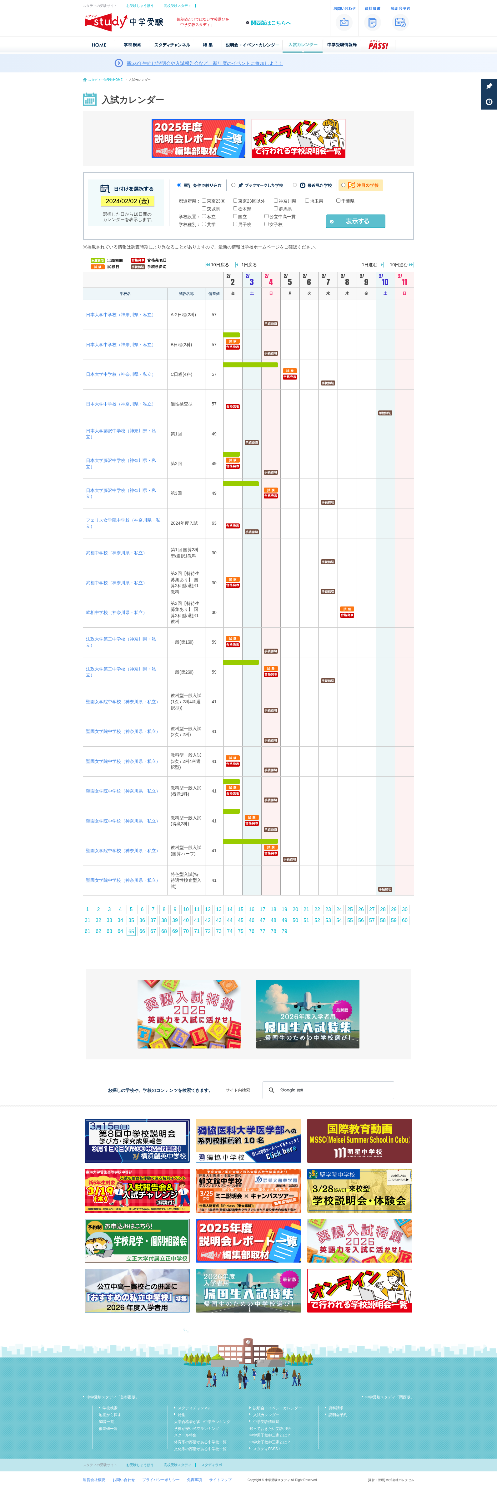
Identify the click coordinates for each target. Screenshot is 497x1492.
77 (262, 931)
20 (295, 909)
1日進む (370, 264)
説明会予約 (338, 1415)
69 (175, 931)
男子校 (244, 224)
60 (405, 920)
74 (230, 931)
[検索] (327, 1090)
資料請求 (336, 1408)
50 (295, 920)
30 (405, 909)
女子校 (276, 224)
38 (164, 920)
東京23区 (216, 201)
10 (186, 909)
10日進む (399, 264)
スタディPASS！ (267, 1449)
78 (273, 931)
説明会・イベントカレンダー (277, 1408)
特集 (181, 1415)
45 (240, 920)
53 (328, 920)
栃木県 (244, 208)
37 (153, 920)
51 (306, 920)
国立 (242, 216)
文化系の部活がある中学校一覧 (200, 1449)
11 (197, 909)
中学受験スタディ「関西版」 (389, 1397)
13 (219, 909)
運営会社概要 (94, 1480)
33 (109, 920)
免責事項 (194, 1480)
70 (186, 931)
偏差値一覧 (108, 1428)
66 (142, 931)
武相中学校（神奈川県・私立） (116, 552)
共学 (211, 224)
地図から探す (110, 1415)
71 (197, 931)
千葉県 (347, 201)
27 (372, 909)
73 (219, 931)
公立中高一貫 (282, 216)
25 (350, 909)
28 (383, 909)
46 (251, 920)
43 (219, 920)
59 (394, 920)
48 (273, 920)
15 (240, 909)
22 (317, 909)
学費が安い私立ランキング (196, 1428)
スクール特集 (185, 1435)
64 (120, 931)
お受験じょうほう (140, 5)
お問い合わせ (124, 1480)
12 (208, 909)
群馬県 (285, 208)
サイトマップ (220, 1480)
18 (273, 909)
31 (87, 920)
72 (208, 931)
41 (197, 920)
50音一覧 (106, 1422)
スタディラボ (211, 1465)
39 (175, 920)
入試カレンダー (266, 1415)
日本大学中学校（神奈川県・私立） (121, 314)
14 (230, 909)
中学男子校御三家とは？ (270, 1435)
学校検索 (110, 1408)
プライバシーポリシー (161, 1480)
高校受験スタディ (177, 5)
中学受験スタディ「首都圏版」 (113, 1397)
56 (361, 920)
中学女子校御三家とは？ (270, 1442)
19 (284, 909)
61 (87, 931)
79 (284, 931)
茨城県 (213, 208)
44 (230, 920)
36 (142, 920)
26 (361, 909)
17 (262, 909)
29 (394, 909)
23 (328, 909)
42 (208, 920)
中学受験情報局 (266, 1422)
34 (120, 920)
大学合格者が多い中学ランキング (202, 1422)
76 (251, 931)
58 (383, 920)
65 (131, 931)
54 (339, 920)
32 (98, 920)
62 (98, 931)
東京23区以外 (251, 201)
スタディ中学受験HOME (105, 79)
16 (251, 909)
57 (372, 920)
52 (317, 920)
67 (153, 931)
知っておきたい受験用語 (270, 1428)
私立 (211, 216)
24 (339, 909)
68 (164, 931)
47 (262, 920)
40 (186, 920)
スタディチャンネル (195, 1408)
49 (284, 920)
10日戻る (220, 264)
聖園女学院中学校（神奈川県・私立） (123, 701)
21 (306, 909)
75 (240, 931)
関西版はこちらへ (271, 23)
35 (131, 920)
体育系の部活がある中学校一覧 (200, 1442)
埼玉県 (316, 201)
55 (350, 920)
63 (109, 931)
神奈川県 (287, 201)
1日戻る (249, 264)
